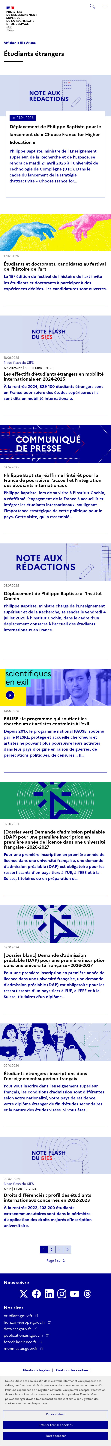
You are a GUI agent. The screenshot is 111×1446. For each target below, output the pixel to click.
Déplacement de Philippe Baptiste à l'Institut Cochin (53, 596)
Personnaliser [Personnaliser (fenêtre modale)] (55, 1414)
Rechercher (93, 4)
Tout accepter (55, 1436)
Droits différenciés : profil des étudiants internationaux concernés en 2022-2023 (47, 1197)
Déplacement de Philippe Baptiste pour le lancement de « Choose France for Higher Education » (55, 134)
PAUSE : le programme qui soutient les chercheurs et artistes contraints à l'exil (46, 721)
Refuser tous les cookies (56, 1425)
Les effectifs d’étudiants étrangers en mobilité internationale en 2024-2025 (54, 376)
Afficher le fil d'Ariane (20, 43)
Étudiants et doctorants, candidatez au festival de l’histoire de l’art (55, 266)
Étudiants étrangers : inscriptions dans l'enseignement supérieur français (45, 1076)
